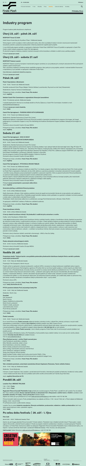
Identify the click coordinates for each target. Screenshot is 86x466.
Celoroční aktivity (59, 6)
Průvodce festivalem (26, 6)
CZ (3, 2)
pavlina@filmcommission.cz (11, 104)
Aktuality (40, 6)
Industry (51, 6)
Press (45, 6)
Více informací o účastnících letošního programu (17, 72)
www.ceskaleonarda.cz (14, 337)
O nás (34, 6)
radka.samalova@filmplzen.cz (40, 396)
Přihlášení (80, 2)
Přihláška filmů (77, 11)
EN (5, 2)
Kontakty (67, 6)
